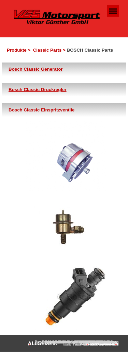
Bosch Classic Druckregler (38, 89)
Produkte (17, 50)
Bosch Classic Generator (36, 69)
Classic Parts (47, 50)
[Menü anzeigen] (113, 11)
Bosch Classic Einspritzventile (41, 109)
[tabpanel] (66, 50)
